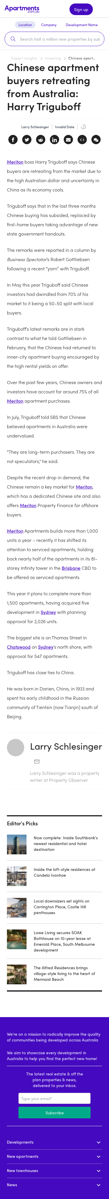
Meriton (15, 161)
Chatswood (19, 646)
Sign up (81, 9)
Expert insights (24, 58)
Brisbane (71, 568)
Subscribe (55, 1112)
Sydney (48, 612)
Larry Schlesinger (66, 746)
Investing (53, 58)
